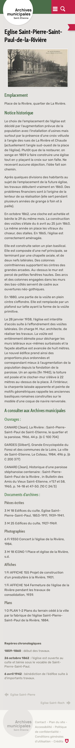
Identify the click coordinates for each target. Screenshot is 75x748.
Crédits (58, 741)
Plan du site (57, 722)
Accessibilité (43, 727)
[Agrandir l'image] (37, 68)
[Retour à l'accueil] (18, 724)
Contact (40, 722)
